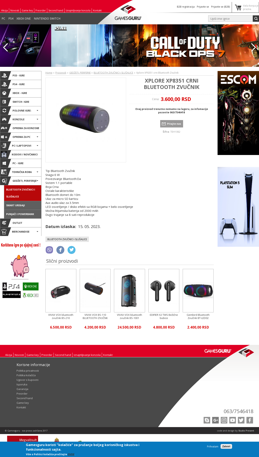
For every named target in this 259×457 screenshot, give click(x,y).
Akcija (4, 10)
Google (215, 420)
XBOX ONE (24, 18)
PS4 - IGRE (13, 84)
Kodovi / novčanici (19, 154)
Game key (27, 10)
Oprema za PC (15, 137)
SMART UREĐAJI (15, 205)
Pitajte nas (174, 123)
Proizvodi (60, 72)
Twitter (241, 420)
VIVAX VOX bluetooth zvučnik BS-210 (60, 316)
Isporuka (22, 384)
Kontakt (97, 10)
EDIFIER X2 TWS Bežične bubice (164, 316)
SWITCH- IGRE (15, 102)
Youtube (232, 420)
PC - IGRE (12, 163)
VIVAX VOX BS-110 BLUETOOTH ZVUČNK (95, 316)
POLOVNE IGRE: (16, 111)
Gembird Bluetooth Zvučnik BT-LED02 (198, 316)
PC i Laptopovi (16, 146)
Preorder (40, 10)
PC (3, 18)
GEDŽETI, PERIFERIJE (19, 181)
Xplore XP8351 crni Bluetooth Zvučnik (171, 83)
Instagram (224, 420)
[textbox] (230, 19)
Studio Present (246, 430)
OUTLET (11, 223)
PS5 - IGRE (13, 75)
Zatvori (226, 446)
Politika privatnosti (28, 370)
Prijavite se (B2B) (220, 6)
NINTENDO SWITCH (47, 18)
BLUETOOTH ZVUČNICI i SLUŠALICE (20, 193)
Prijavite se (203, 6)
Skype (207, 420)
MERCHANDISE (15, 232)
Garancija (22, 389)
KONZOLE (13, 119)
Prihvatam (212, 446)
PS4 (10, 18)
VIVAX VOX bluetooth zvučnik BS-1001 (129, 316)
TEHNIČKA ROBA (16, 172)
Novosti (14, 10)
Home (48, 72)
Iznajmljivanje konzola (78, 10)
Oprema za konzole (20, 128)
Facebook (249, 420)
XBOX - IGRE (14, 93)
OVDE (71, 454)
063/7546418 (238, 411)
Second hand (55, 10)
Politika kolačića (26, 375)
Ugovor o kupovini (27, 380)
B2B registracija (186, 6)
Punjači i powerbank (20, 214)
